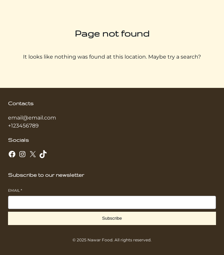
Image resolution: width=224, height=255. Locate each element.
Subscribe (112, 218)
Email (15, 190)
